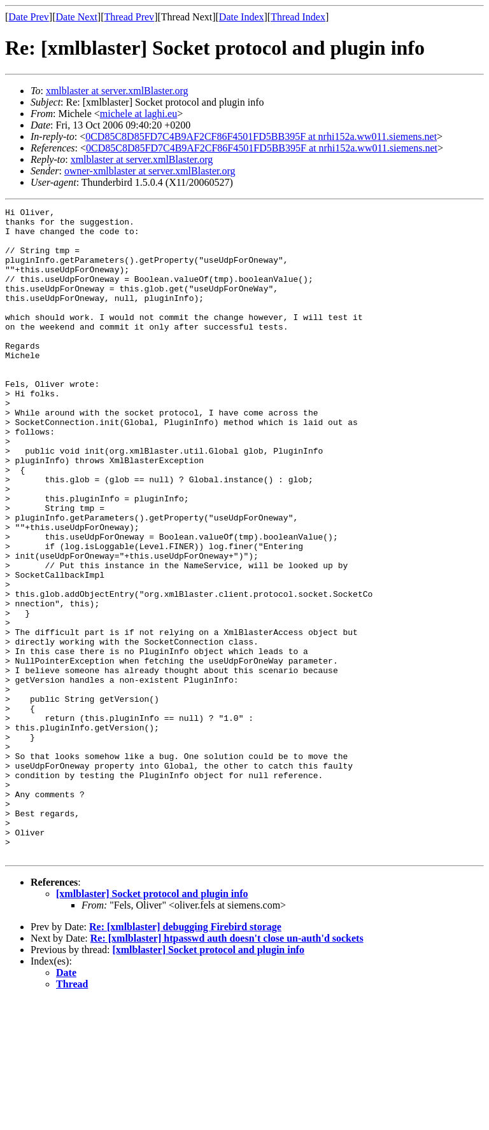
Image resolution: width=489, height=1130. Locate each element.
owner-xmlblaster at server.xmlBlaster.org (150, 170)
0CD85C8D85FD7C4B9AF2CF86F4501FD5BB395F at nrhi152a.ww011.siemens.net (261, 136)
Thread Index (298, 16)
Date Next (76, 16)
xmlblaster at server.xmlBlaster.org (117, 90)
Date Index (241, 16)
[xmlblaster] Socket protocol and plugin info (152, 1023)
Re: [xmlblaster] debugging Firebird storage (185, 1056)
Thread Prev (129, 16)
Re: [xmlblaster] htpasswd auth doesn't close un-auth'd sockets (227, 1068)
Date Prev (28, 16)
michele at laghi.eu (138, 113)
